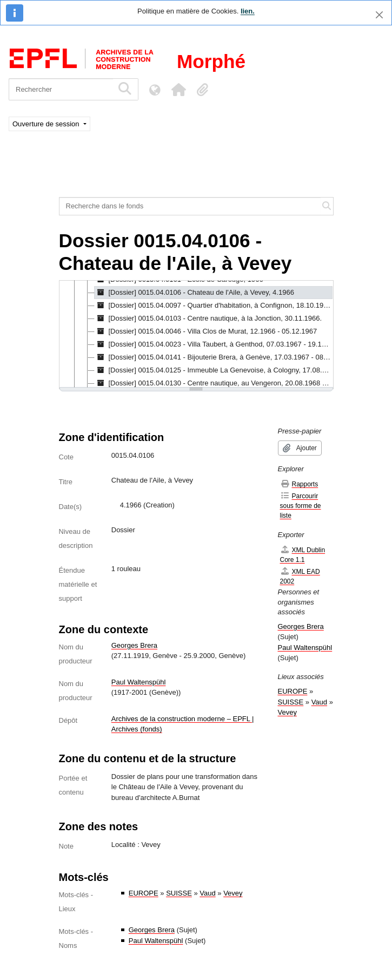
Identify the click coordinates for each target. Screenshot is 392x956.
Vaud (207, 893)
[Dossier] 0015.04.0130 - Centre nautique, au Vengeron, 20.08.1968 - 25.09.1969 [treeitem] (214, 383)
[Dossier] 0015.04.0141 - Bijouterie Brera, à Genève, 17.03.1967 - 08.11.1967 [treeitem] (214, 357)
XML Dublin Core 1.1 (302, 555)
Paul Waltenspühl (138, 682)
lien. (248, 11)
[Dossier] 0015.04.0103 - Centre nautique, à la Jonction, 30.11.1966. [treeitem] (208, 318)
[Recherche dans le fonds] (190, 206)
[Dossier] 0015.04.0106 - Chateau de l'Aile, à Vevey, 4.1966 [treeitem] (194, 292)
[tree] (196, 335)
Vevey (232, 893)
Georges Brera (134, 645)
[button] (178, 89)
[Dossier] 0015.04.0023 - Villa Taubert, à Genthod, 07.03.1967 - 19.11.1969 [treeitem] (214, 344)
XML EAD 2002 (300, 576)
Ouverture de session (46, 124)
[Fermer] (379, 15)
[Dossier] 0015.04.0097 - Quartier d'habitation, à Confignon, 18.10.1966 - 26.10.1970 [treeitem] (214, 305)
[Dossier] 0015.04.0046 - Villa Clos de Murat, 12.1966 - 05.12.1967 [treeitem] (206, 331)
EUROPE (143, 893)
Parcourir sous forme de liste (300, 505)
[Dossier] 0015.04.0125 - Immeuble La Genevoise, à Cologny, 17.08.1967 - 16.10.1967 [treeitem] (214, 370)
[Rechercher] (61, 89)
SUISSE (179, 893)
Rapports (299, 484)
